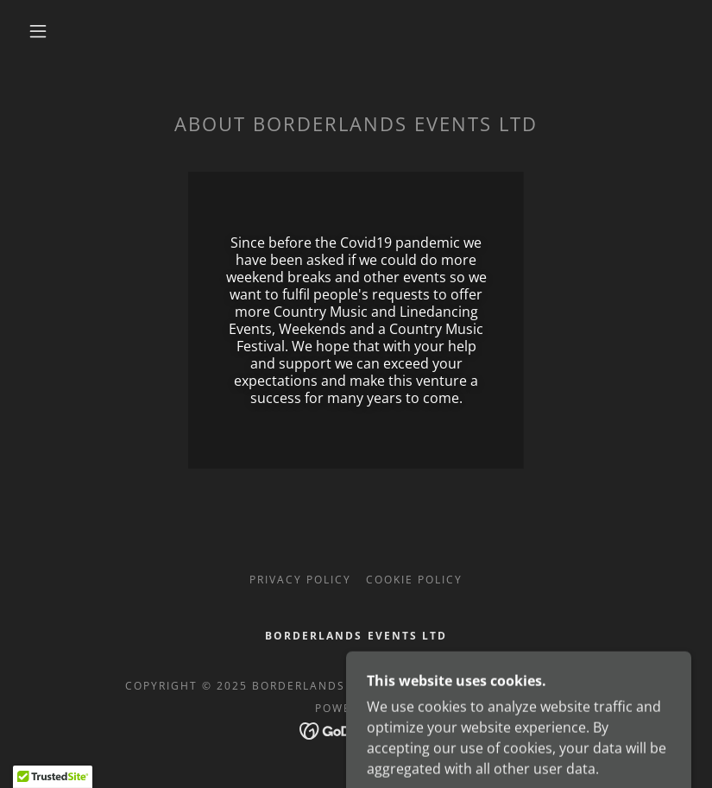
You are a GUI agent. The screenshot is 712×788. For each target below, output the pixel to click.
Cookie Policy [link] (414, 579)
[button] (38, 31)
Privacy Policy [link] (300, 579)
